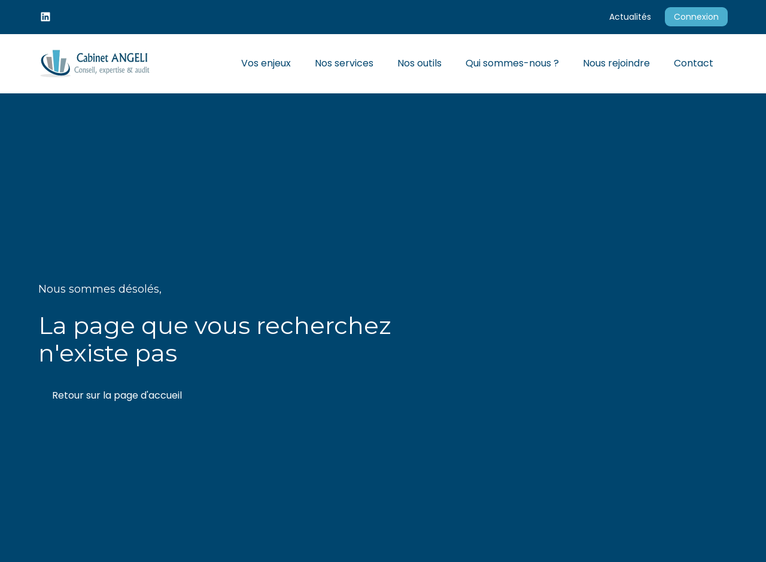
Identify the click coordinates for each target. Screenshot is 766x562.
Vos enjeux (266, 63)
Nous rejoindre (616, 63)
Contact (693, 63)
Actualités (630, 17)
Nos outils (419, 63)
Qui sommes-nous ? (512, 63)
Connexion (696, 17)
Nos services (344, 63)
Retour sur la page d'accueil (117, 395)
